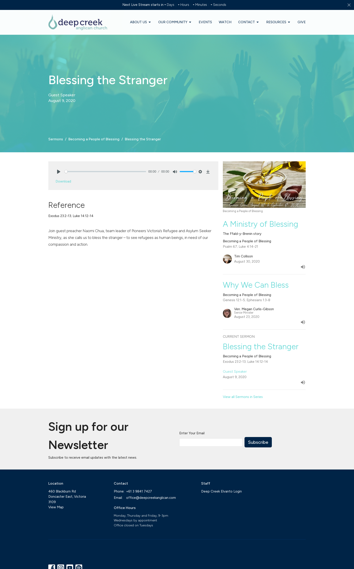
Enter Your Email (192, 433)
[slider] (105, 171)
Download (63, 181)
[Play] (58, 171)
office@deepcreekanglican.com (151, 498)
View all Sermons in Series (243, 397)
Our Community (175, 22)
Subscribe (258, 442)
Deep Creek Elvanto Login (221, 491)
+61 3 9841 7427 (139, 491)
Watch (225, 22)
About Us (140, 22)
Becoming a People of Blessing (93, 139)
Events (205, 22)
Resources (278, 22)
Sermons (55, 139)
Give (302, 22)
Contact (248, 22)
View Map (56, 507)
